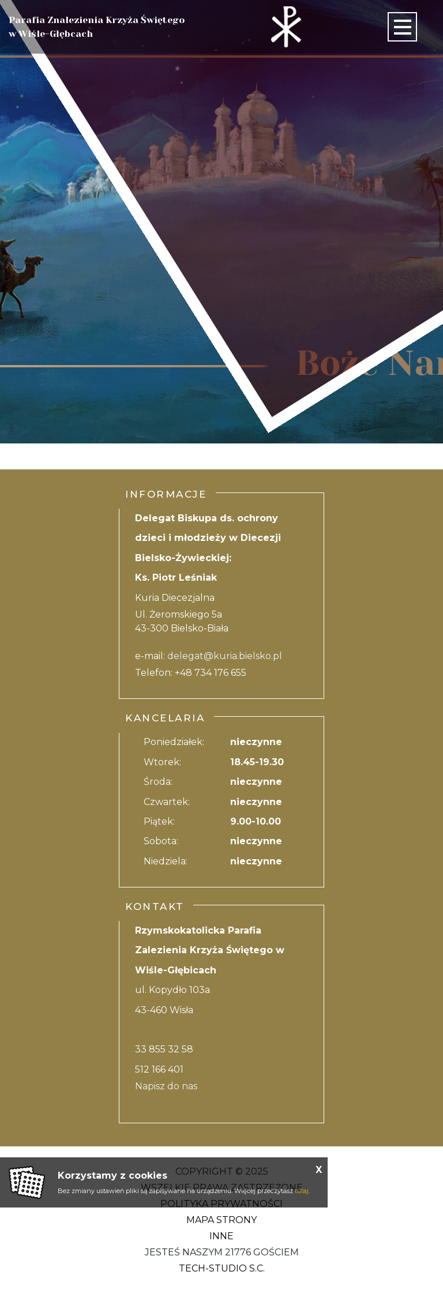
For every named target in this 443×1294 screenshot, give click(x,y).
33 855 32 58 (164, 1049)
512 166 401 (159, 1069)
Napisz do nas (166, 1086)
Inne (221, 1236)
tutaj (302, 1191)
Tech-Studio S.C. (222, 1268)
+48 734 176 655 (210, 672)
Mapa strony (221, 1219)
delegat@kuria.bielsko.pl (224, 655)
